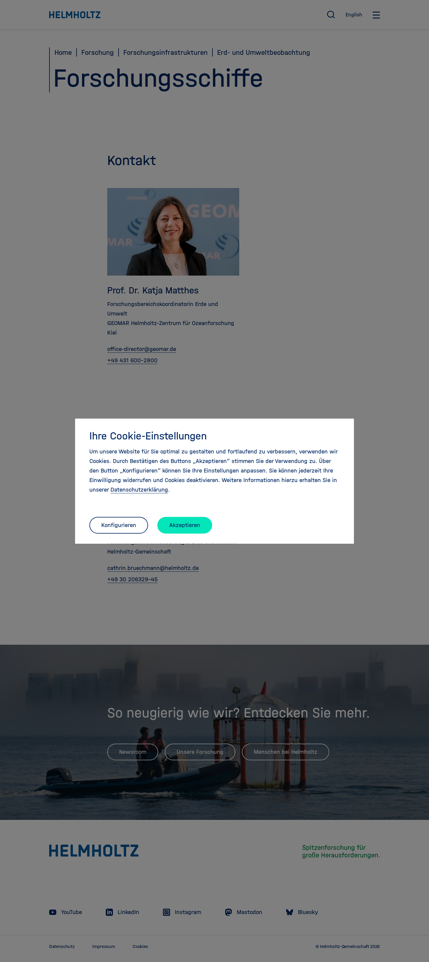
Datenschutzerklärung (139, 489)
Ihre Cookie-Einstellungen (148, 436)
